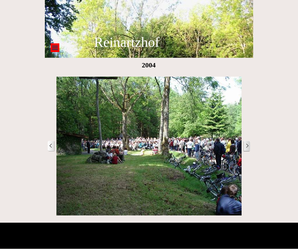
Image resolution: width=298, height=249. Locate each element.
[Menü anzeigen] (55, 47)
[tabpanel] (171, 42)
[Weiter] (246, 146)
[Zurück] (51, 146)
